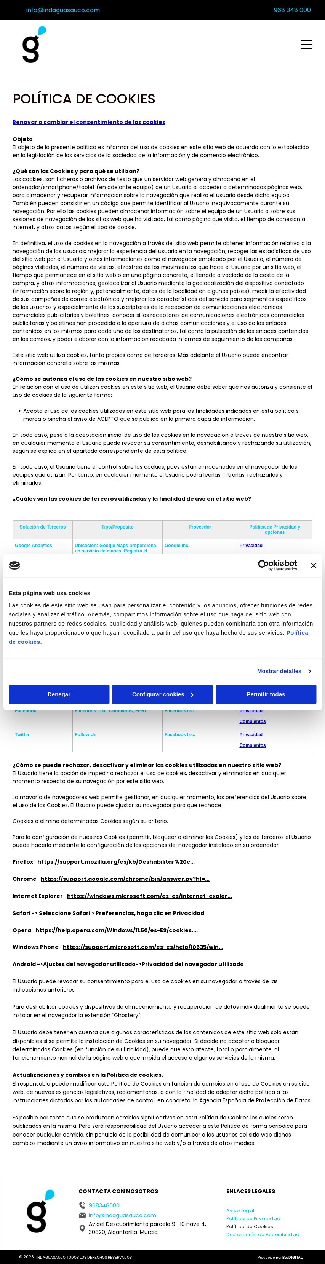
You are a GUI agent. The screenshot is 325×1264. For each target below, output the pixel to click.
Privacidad (251, 545)
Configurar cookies (163, 694)
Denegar (59, 694)
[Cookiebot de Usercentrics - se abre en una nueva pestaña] (263, 565)
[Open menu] (306, 44)
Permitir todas (266, 694)
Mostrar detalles (279, 671)
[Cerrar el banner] (313, 565)
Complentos (252, 721)
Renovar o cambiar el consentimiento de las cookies (89, 122)
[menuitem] (240, 1210)
